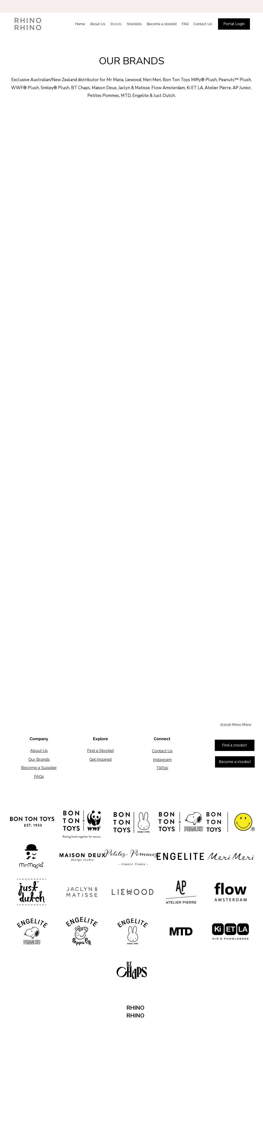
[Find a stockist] (234, 745)
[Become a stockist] (235, 762)
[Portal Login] (234, 24)
